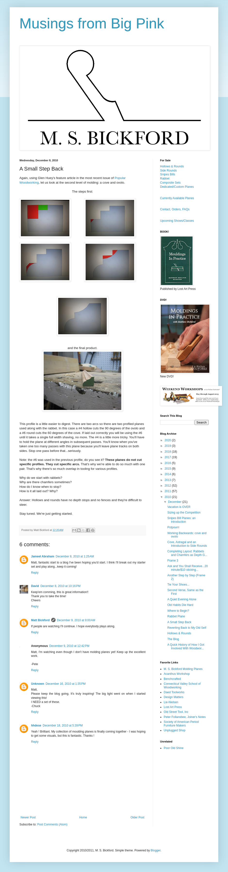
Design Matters (173, 697)
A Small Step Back (179, 622)
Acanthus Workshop (177, 674)
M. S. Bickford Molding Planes (183, 669)
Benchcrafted (172, 679)
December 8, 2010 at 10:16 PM (61, 586)
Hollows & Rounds (172, 166)
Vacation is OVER (178, 507)
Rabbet (165, 178)
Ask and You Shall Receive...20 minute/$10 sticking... (187, 567)
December (175, 502)
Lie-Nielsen (171, 702)
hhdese (36, 725)
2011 (168, 491)
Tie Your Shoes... (178, 584)
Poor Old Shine (173, 748)
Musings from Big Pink (91, 23)
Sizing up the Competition (184, 512)
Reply (35, 572)
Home (83, 817)
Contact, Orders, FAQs (174, 209)
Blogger (156, 850)
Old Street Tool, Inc (176, 712)
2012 (168, 485)
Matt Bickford (40, 620)
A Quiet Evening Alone (181, 599)
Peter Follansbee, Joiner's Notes (185, 717)
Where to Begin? (178, 610)
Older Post (137, 817)
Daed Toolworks (174, 692)
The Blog (173, 639)
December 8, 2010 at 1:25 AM (75, 556)
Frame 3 (172, 560)
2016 (168, 463)
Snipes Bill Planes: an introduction (181, 519)
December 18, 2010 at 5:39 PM (63, 725)
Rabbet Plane (176, 616)
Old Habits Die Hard (180, 605)
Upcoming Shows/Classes (177, 220)
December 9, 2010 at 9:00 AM (76, 620)
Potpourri (173, 527)
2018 (168, 451)
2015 (168, 468)
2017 (168, 457)
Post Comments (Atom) (52, 824)
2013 (168, 480)
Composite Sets (170, 182)
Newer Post (28, 817)
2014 (168, 474)
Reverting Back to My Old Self (186, 627)
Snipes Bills (167, 174)
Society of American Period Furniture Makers (181, 723)
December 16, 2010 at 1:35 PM (66, 683)
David (35, 586)
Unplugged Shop (174, 730)
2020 (168, 440)
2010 (168, 497)
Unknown (37, 683)
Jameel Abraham (42, 556)
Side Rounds (168, 170)
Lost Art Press (173, 707)
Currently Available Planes (177, 198)
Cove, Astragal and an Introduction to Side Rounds (187, 543)
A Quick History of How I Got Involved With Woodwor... (185, 646)
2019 (168, 446)
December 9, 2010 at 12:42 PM (69, 646)
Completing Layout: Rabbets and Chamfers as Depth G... (187, 553)
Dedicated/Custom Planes (177, 186)
